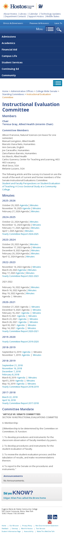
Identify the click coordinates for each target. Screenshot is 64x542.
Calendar (33, 13)
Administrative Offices (22, 91)
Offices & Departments (13, 23)
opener (59, 29)
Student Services (12, 62)
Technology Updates (50, 13)
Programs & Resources (39, 23)
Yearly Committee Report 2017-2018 (20, 403)
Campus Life (9, 56)
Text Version (40, 528)
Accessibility (28, 531)
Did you (18, 493)
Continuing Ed (10, 68)
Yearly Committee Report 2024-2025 (20, 233)
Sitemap (15, 528)
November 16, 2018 (12, 368)
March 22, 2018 (9, 397)
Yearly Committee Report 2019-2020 (20, 341)
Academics (8, 43)
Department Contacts (15, 16)
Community (9, 75)
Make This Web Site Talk (45, 531)
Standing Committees (13, 94)
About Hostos (10, 13)
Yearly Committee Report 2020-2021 (20, 331)
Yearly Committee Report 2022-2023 (20, 276)
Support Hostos (36, 16)
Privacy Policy (27, 526)
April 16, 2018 (9, 400)
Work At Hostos (27, 528)
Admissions (9, 36)
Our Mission (14, 526)
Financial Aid (9, 49)
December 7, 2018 (11, 371)
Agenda (24, 205)
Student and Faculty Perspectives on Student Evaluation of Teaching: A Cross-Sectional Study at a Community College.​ (31, 186)
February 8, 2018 (10, 374)
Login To (58, 23)
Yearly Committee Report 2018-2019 (20, 386)
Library (23, 13)
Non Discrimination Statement (46, 526)
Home (5, 91)
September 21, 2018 (12, 365)
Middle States (52, 16)
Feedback (5, 528)
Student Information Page (11, 531)
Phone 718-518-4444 (15, 513)
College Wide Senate (46, 91)
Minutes (34, 205)
